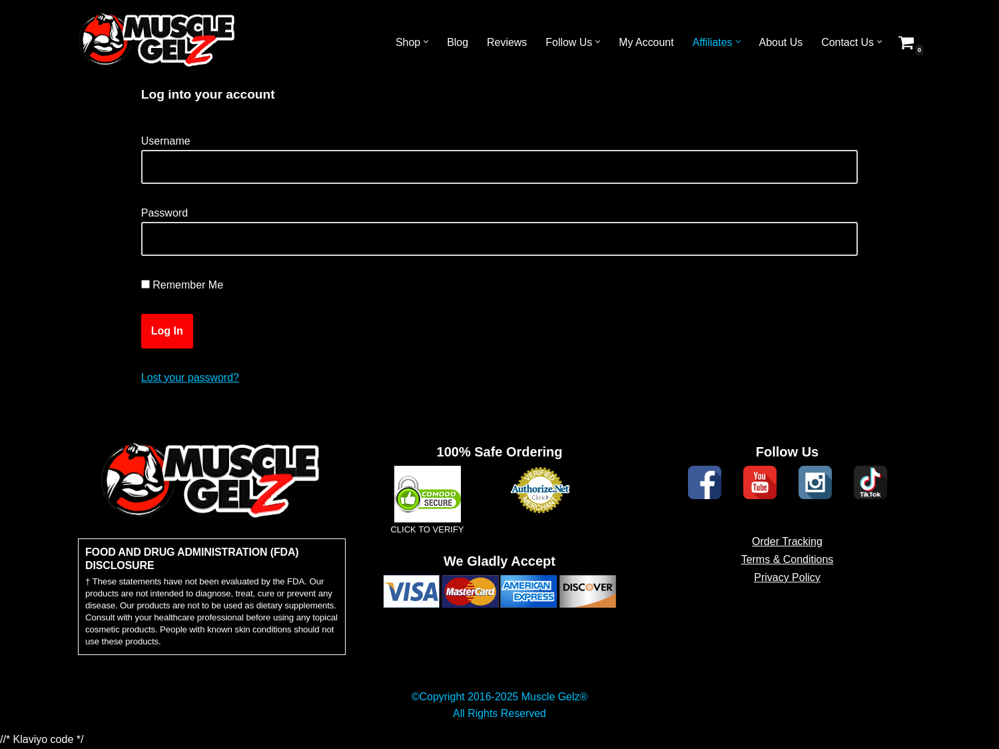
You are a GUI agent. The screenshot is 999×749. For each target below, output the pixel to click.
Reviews (505, 42)
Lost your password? (190, 377)
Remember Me (182, 285)
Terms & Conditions (787, 578)
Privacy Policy (787, 596)
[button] (424, 42)
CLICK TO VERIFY (427, 548)
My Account (645, 42)
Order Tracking (787, 560)
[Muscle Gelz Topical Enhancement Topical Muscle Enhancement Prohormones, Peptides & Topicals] (158, 42)
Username (165, 141)
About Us (781, 42)
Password (164, 213)
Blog (456, 42)
